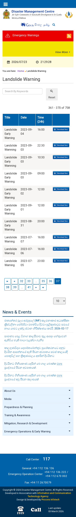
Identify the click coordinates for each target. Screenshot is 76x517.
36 (50, 281)
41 (29, 287)
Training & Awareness (37, 415)
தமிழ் (46, 24)
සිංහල (39, 24)
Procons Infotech (50, 499)
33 (29, 281)
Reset (51, 97)
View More (61, 52)
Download (60, 129)
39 (14, 287)
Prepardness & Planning (37, 407)
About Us (37, 391)
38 (7, 287)
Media (37, 399)
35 (43, 281)
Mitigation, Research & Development (37, 423)
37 (57, 281)
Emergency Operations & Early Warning (37, 431)
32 (21, 281)
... (36, 281)
